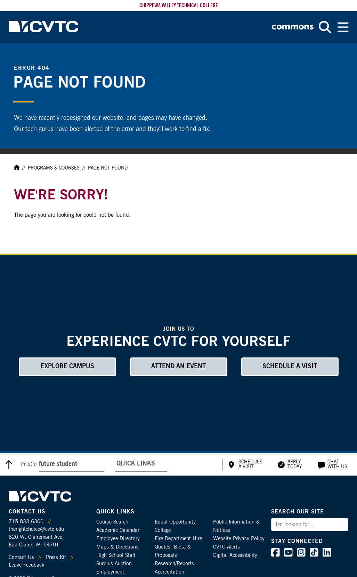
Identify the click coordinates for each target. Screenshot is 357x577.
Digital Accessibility (235, 555)
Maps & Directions (117, 547)
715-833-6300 (26, 521)
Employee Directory (118, 538)
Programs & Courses (54, 168)
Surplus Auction (114, 563)
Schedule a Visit (289, 366)
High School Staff (115, 555)
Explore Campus (67, 366)
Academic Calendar (117, 530)
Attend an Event (178, 366)
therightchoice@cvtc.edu (36, 529)
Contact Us (21, 557)
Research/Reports (174, 563)
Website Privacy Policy (239, 538)
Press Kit (56, 557)
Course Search (112, 522)
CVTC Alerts (226, 547)
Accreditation (169, 572)
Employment (110, 572)
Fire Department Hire (178, 538)
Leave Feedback (26, 565)
